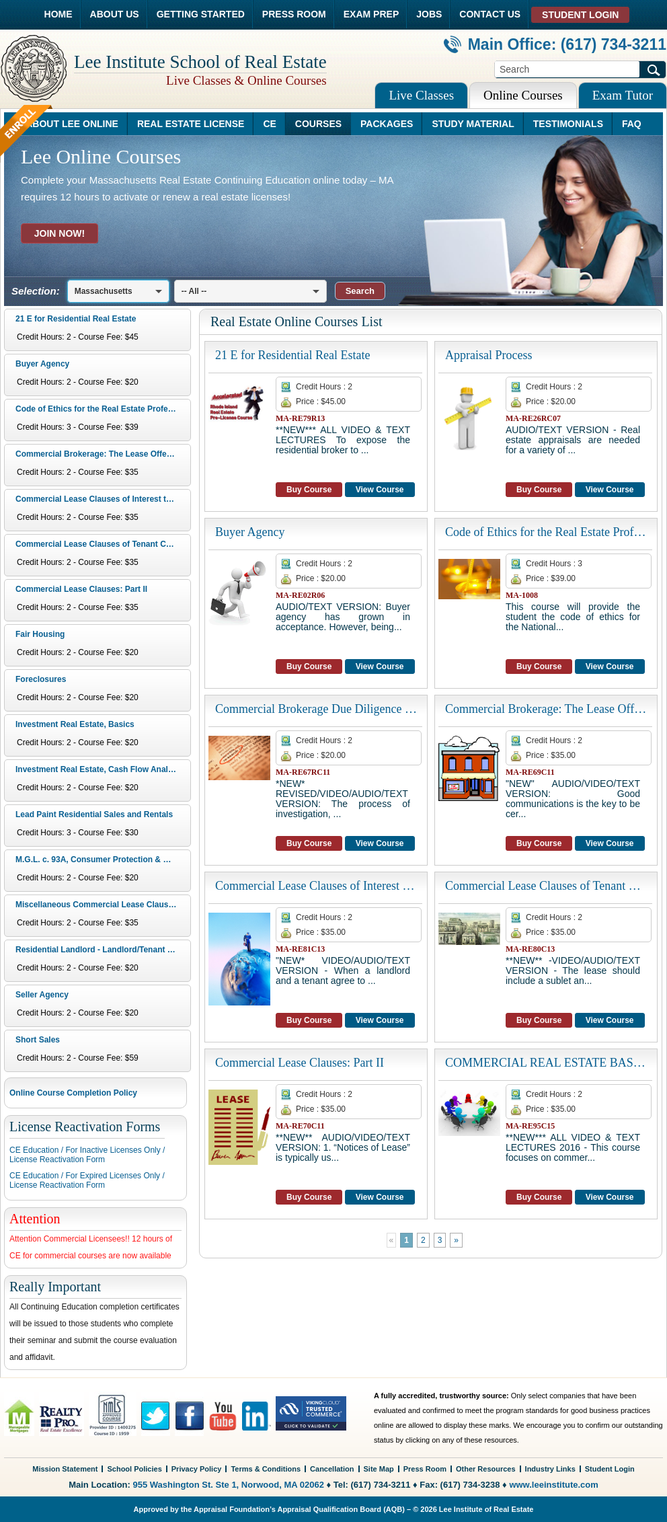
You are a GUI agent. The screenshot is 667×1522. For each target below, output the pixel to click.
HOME (58, 14)
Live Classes (421, 95)
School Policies (134, 1469)
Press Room (424, 1469)
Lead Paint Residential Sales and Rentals (94, 814)
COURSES (318, 123)
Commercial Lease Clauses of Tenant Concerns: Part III (101, 544)
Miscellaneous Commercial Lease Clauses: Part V (101, 904)
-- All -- (194, 291)
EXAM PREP (371, 14)
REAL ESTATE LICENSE (190, 123)
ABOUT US (114, 14)
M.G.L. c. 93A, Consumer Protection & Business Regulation (101, 859)
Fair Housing (40, 634)
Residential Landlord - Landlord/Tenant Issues (101, 949)
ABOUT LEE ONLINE (72, 123)
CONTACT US (489, 14)
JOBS (429, 14)
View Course (380, 489)
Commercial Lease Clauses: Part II (81, 589)
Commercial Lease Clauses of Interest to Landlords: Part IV (101, 499)
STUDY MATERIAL (473, 123)
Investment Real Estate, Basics (74, 724)
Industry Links (550, 1469)
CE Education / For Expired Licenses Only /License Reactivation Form (87, 1180)
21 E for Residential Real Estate (75, 319)
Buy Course (308, 489)
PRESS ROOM (294, 14)
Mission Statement (64, 1469)
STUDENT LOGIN (580, 14)
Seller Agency (42, 994)
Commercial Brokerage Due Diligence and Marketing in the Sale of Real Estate (316, 709)
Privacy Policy (196, 1469)
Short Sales (37, 1039)
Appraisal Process (488, 355)
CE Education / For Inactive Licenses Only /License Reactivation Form (87, 1154)
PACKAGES (386, 123)
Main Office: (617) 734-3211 (555, 44)
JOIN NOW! (59, 233)
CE (269, 123)
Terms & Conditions (266, 1469)
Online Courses (523, 95)
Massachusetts (103, 291)
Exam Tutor (622, 95)
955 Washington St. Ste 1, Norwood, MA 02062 (228, 1485)
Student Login (610, 1469)
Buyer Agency (42, 364)
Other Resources (486, 1469)
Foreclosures (40, 679)
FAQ (631, 123)
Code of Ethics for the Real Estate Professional (101, 409)
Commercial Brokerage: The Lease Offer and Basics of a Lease (101, 454)
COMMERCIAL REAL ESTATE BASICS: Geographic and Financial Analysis (546, 1062)
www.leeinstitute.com (553, 1485)
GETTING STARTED (201, 14)
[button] (360, 291)
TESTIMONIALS (568, 123)
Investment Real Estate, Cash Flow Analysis (99, 769)
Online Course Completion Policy (73, 1093)
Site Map (379, 1469)
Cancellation (332, 1469)
